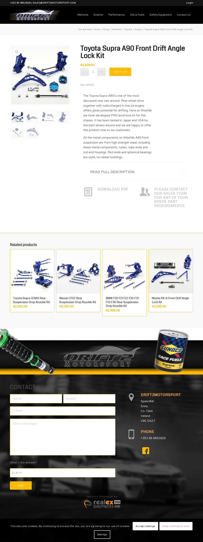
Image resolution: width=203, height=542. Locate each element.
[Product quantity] (93, 72)
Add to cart (120, 71)
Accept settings (145, 526)
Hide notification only (175, 526)
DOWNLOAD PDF (113, 189)
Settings (102, 534)
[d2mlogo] (35, 15)
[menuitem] (188, 3)
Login (189, 3)
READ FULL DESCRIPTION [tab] (138, 172)
